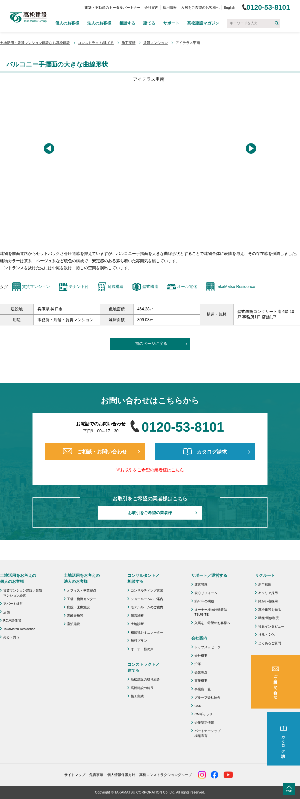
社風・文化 (266, 635)
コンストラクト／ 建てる (144, 667)
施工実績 (129, 43)
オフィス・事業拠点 (81, 590)
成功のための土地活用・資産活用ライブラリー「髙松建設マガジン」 (277, 665)
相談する (127, 23)
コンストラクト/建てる (96, 43)
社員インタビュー (271, 626)
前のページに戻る (151, 343)
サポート (171, 23)
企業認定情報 (204, 723)
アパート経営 (13, 604)
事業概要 (201, 681)
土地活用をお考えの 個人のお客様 (18, 578)
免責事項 (96, 775)
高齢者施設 (75, 616)
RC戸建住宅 (12, 620)
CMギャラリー (205, 714)
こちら (177, 470)
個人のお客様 (67, 23)
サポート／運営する (209, 575)
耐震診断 (137, 616)
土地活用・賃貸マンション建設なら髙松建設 (35, 43)
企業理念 (201, 672)
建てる (149, 23)
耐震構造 (116, 286)
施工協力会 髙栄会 (273, 705)
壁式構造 (150, 286)
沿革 (197, 664)
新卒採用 (264, 584)
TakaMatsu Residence (235, 286)
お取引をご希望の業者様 (150, 513)
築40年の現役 (204, 601)
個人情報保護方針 (121, 775)
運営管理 (201, 584)
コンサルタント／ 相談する (144, 578)
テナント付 (79, 286)
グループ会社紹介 (207, 697)
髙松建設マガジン (203, 23)
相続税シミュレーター (147, 632)
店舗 (6, 612)
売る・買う (11, 637)
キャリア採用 (268, 593)
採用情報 (170, 7)
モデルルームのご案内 (147, 607)
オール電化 (187, 286)
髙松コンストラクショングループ (165, 775)
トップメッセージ (207, 647)
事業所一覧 (202, 689)
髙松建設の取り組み (145, 679)
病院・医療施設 (78, 607)
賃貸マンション (155, 43)
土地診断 (137, 624)
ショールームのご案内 (147, 599)
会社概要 (201, 656)
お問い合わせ (268, 679)
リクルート (265, 575)
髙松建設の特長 (142, 688)
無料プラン (139, 641)
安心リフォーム (205, 593)
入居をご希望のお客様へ (200, 7)
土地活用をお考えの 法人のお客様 (82, 578)
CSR (197, 706)
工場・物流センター (81, 599)
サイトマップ (74, 775)
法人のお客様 (99, 23)
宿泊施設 (73, 624)
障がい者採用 (268, 601)
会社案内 (151, 7)
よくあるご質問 (269, 643)
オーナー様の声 (142, 649)
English (229, 7)
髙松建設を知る (269, 610)
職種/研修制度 (268, 618)
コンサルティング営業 (147, 590)
